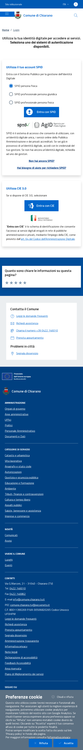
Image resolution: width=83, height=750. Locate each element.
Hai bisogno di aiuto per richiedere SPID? (41, 168)
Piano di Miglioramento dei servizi (24, 674)
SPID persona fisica (25, 86)
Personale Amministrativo (20, 431)
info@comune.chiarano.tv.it (29, 599)
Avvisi (8, 541)
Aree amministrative (16, 414)
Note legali (11, 652)
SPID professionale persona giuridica (35, 94)
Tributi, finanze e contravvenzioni (24, 494)
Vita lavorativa (13, 461)
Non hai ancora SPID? (41, 161)
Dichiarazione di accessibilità (21, 657)
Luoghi (9, 560)
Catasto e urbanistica (17, 455)
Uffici (8, 420)
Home (5, 30)
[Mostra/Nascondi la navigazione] (7, 14)
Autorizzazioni (13, 472)
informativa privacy (59, 737)
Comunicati (11, 535)
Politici (9, 425)
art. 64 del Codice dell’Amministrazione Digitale (48, 239)
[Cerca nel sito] (76, 15)
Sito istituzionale (13, 4)
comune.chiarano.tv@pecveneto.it (30, 605)
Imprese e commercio (17, 516)
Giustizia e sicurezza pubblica (21, 477)
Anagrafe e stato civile (18, 466)
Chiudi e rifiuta (64, 697)
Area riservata (13, 668)
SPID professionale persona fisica (34, 102)
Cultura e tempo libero (17, 499)
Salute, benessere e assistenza (23, 511)
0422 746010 (17, 588)
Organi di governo (15, 409)
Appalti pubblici (13, 505)
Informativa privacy (16, 646)
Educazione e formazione (19, 483)
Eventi (8, 565)
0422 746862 (17, 594)
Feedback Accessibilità (18, 663)
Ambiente (10, 488)
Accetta (67, 743)
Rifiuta (42, 743)
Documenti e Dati (15, 436)
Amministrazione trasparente (22, 641)
